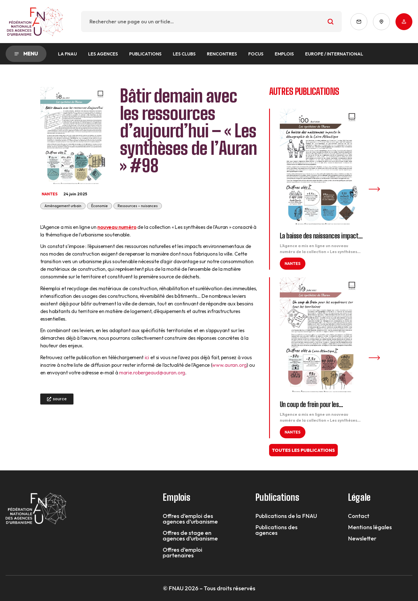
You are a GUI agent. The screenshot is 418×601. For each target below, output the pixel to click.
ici (147, 357)
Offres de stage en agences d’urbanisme (190, 535)
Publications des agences (276, 530)
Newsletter (362, 538)
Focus (255, 54)
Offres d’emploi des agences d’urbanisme (190, 518)
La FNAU (67, 54)
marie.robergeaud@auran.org (152, 372)
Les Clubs (184, 54)
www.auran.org (229, 365)
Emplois (284, 54)
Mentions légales (370, 527)
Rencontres (222, 54)
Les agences (103, 54)
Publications (145, 54)
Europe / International (334, 54)
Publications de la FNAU (286, 516)
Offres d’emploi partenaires (182, 552)
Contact (358, 516)
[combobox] (211, 21)
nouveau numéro (116, 227)
